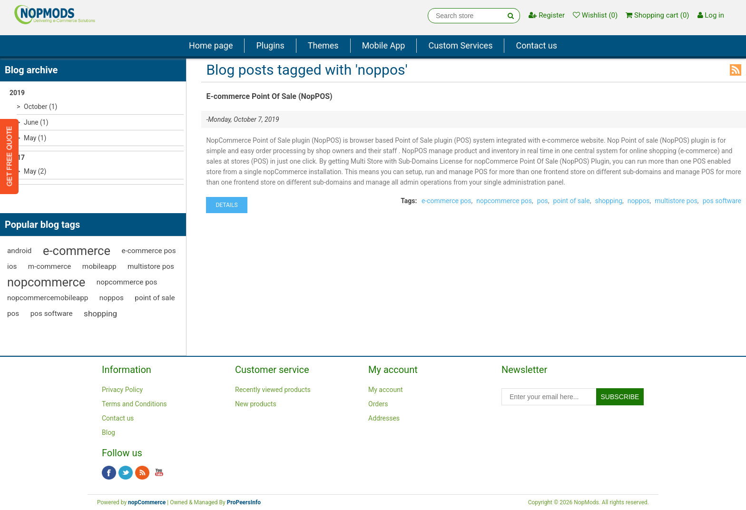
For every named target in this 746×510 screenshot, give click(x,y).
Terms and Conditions (134, 404)
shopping (100, 313)
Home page (211, 45)
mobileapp (99, 266)
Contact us (536, 45)
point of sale (155, 298)
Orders (378, 404)
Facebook (109, 473)
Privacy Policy (122, 389)
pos (13, 313)
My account (385, 389)
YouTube (159, 473)
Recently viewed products (273, 389)
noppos (111, 298)
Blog (108, 432)
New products (255, 404)
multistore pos (151, 266)
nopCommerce (147, 502)
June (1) (36, 122)
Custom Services (460, 45)
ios (12, 266)
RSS (735, 70)
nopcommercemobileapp (47, 298)
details (226, 205)
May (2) (35, 171)
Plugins (270, 45)
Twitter (125, 473)
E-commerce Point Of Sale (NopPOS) (269, 96)
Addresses (384, 418)
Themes (323, 45)
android (19, 250)
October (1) (40, 106)
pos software (51, 313)
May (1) (35, 138)
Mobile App (383, 45)
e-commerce (76, 251)
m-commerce (49, 266)
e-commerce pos (148, 250)
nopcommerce (46, 282)
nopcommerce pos (127, 282)
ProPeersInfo (244, 502)
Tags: (409, 201)
